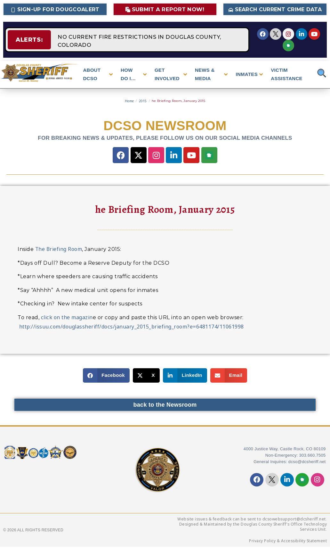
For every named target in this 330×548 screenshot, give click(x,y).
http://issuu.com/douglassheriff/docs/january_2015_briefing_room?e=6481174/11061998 (131, 327)
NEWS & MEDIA (211, 75)
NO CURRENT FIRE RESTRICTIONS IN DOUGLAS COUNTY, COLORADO (142, 40)
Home (129, 102)
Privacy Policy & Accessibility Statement (288, 542)
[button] (106, 376)
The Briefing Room (58, 250)
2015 (143, 102)
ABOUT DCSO (98, 75)
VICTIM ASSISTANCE (286, 75)
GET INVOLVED (171, 75)
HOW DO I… (134, 75)
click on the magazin (67, 318)
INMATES (249, 76)
